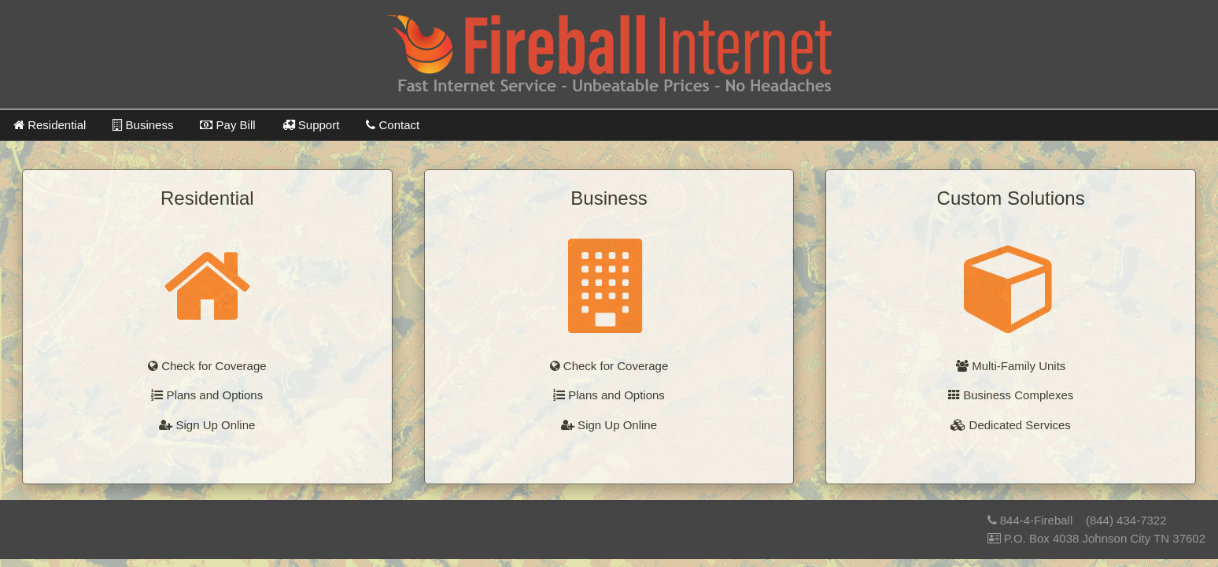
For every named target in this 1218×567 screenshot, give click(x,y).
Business (143, 125)
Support (311, 125)
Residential (49, 125)
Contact (392, 125)
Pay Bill (227, 125)
